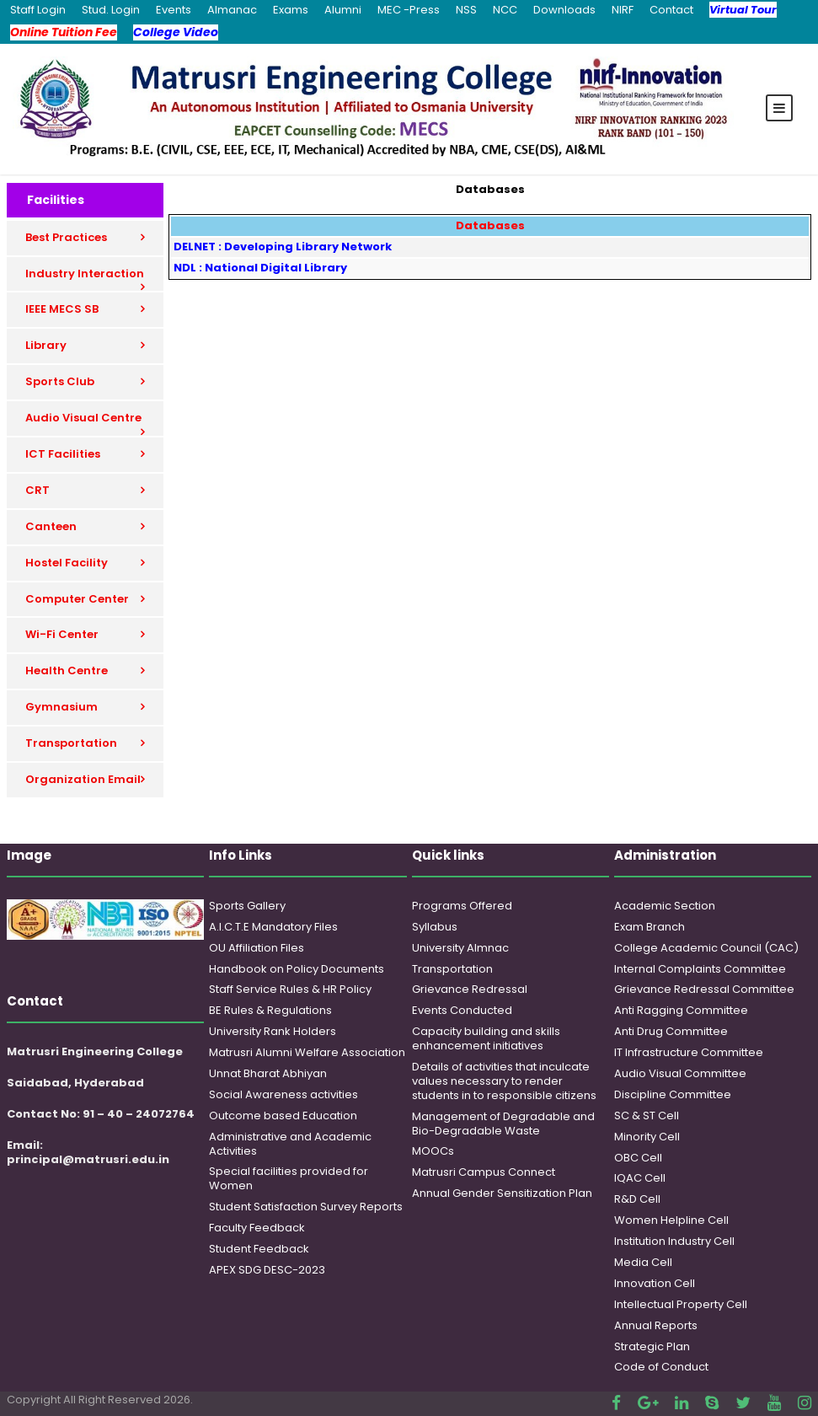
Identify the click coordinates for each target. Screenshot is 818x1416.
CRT (37, 490)
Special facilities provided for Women (288, 1178)
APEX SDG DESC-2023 (267, 1270)
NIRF (623, 10)
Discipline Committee (672, 1094)
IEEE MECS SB (62, 309)
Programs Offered (462, 906)
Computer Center (77, 599)
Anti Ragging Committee (681, 1010)
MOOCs (433, 1151)
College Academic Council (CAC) (706, 948)
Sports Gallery (247, 906)
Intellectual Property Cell (680, 1304)
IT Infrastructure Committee (688, 1052)
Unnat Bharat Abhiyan (268, 1073)
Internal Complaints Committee (700, 969)
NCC (505, 10)
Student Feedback (259, 1249)
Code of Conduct (661, 1367)
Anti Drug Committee (671, 1031)
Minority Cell (647, 1137)
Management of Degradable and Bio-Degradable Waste (503, 1123)
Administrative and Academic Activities (290, 1144)
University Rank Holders (272, 1031)
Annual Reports (656, 1325)
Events (173, 10)
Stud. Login (111, 10)
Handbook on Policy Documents (296, 969)
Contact (671, 10)
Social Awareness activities (283, 1094)
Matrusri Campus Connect (483, 1172)
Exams (290, 10)
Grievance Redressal (469, 989)
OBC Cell (638, 1158)
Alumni (342, 10)
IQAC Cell (640, 1178)
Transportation (71, 743)
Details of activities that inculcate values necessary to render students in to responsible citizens (504, 1081)
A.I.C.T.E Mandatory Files (273, 927)
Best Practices (66, 237)
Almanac (232, 10)
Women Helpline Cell (671, 1220)
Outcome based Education (283, 1116)
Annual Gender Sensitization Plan (502, 1193)
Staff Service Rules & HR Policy (290, 989)
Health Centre (66, 670)
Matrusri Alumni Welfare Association (307, 1052)
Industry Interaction (84, 274)
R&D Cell (637, 1199)
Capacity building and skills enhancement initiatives (486, 1038)
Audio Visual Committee (680, 1073)
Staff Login (38, 10)
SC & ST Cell (646, 1116)
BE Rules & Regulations (270, 1010)
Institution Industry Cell (674, 1241)
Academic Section (664, 906)
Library (46, 345)
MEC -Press (408, 10)
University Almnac (460, 948)
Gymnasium (61, 707)
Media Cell (643, 1262)
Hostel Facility (66, 563)
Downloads (564, 10)
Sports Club (59, 381)
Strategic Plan (652, 1346)
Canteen (51, 526)
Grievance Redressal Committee (704, 989)
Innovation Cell (654, 1283)
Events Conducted (462, 1010)
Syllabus (434, 927)
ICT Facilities (62, 454)
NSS (466, 10)
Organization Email (83, 779)
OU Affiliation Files (256, 948)
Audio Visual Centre (83, 418)
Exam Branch (649, 927)
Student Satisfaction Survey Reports (306, 1207)
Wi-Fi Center (62, 634)
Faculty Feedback (257, 1228)
